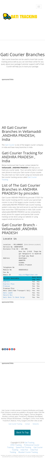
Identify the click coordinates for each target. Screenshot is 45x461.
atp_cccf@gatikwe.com (28, 275)
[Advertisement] (22, 325)
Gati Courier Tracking (15, 424)
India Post (24, 450)
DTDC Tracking (16, 445)
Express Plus (9, 284)
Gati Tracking (29, 442)
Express (6, 282)
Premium (6, 286)
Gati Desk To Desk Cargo (14, 297)
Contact (27, 424)
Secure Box (8, 295)
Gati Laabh (8, 293)
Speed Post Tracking (23, 447)
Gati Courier (9, 145)
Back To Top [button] (22, 432)
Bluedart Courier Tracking (28, 452)
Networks (36, 424)
